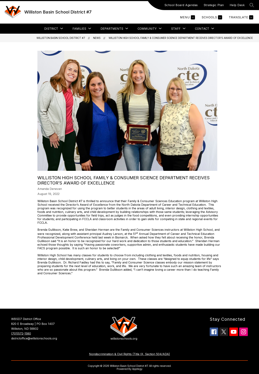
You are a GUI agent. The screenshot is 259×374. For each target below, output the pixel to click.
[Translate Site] (240, 17)
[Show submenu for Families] (79, 28)
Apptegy (137, 368)
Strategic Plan (214, 5)
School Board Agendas (181, 5)
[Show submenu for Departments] (112, 28)
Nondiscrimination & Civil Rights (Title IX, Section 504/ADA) (129, 354)
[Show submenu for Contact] (202, 28)
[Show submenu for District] (51, 28)
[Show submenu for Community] (147, 28)
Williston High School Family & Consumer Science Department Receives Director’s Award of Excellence (181, 37)
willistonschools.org (123, 338)
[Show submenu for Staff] (176, 28)
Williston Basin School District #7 (61, 37)
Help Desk (237, 5)
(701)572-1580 (21, 333)
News (97, 37)
